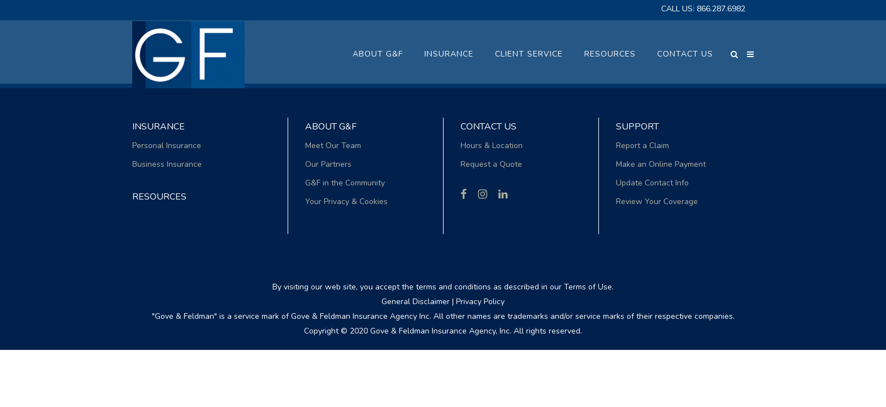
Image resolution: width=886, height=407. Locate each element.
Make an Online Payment (661, 164)
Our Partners (328, 164)
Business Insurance (167, 164)
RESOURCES (159, 196)
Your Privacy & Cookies (346, 201)
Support (637, 126)
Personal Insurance (166, 145)
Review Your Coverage (657, 201)
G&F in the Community (345, 182)
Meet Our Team (333, 145)
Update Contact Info (652, 182)
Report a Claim (642, 145)
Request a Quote (491, 164)
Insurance (158, 126)
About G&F (331, 126)
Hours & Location (492, 145)
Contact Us (488, 126)
